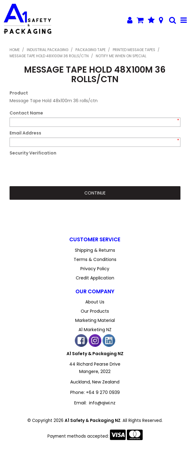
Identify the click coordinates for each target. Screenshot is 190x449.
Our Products (95, 311)
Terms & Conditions (95, 259)
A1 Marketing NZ (95, 330)
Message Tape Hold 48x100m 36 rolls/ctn (49, 56)
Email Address (25, 133)
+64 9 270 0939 (103, 392)
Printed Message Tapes (134, 49)
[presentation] (56, 170)
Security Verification (33, 153)
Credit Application (95, 278)
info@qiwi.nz (102, 403)
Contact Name (26, 113)
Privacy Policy (94, 269)
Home (15, 49)
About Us (94, 302)
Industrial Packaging (47, 49)
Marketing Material (95, 320)
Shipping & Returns (95, 250)
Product (19, 93)
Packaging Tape (90, 49)
